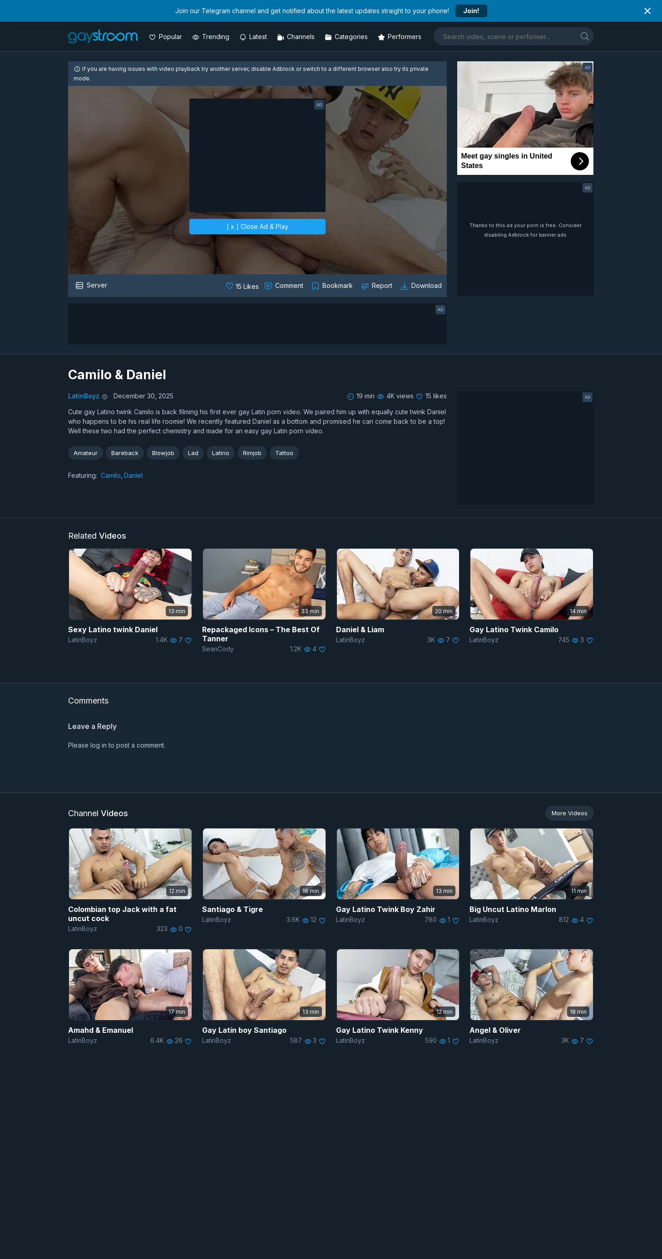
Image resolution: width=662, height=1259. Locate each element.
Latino (220, 452)
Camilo (111, 475)
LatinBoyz (83, 396)
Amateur (86, 452)
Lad (193, 452)
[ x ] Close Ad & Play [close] (257, 226)
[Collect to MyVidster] (333, 285)
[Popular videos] (166, 36)
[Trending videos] (211, 36)
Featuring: (82, 475)
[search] (585, 36)
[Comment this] (285, 285)
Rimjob (252, 452)
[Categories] (347, 36)
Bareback (124, 452)
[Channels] (297, 36)
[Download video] (422, 285)
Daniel (133, 475)
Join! (471, 11)
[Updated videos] (254, 36)
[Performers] (400, 36)
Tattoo (284, 452)
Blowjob (163, 452)
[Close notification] (647, 10)
